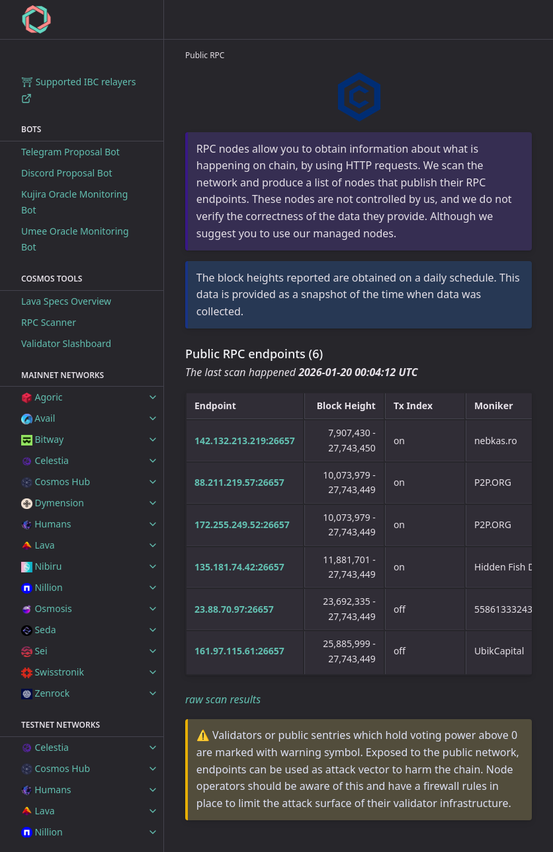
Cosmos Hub (55, 481)
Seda (38, 629)
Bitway (42, 439)
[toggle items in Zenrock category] (152, 693)
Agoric (42, 397)
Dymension (52, 502)
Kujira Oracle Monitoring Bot (74, 202)
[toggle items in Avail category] (152, 418)
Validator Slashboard (66, 343)
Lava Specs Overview (66, 301)
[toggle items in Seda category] (152, 629)
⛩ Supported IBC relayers (78, 89)
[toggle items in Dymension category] (152, 503)
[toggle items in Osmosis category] (152, 608)
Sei (34, 650)
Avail (38, 418)
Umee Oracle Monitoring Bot (75, 239)
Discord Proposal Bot (66, 173)
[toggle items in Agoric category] (152, 397)
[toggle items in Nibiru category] (152, 566)
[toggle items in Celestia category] (152, 460)
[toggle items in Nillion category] (152, 587)
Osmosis (46, 608)
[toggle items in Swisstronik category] (152, 672)
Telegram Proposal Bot (70, 151)
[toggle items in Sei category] (152, 651)
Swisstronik (52, 672)
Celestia (45, 460)
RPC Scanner (48, 322)
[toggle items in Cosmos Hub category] (152, 481)
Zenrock (45, 693)
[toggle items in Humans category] (152, 524)
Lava (38, 545)
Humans (46, 524)
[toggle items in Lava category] (152, 545)
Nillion (42, 587)
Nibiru (41, 566)
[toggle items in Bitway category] (152, 439)
